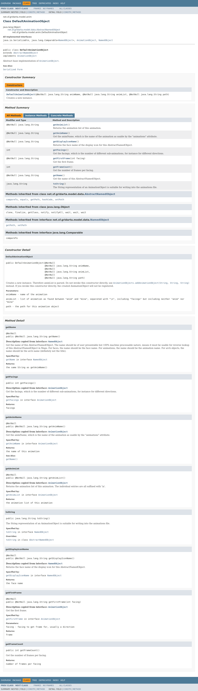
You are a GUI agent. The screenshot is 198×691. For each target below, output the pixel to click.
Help (62, 3)
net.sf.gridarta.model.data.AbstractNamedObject (34, 29)
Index (56, 3)
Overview (6, 3)
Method (41, 12)
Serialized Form (12, 69)
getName (57, 175)
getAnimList (60, 124)
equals (24, 199)
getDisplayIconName (64, 141)
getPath (35, 199)
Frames (37, 8)
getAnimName (60, 133)
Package (17, 3)
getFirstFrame (61, 158)
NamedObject (66, 40)
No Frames (48, 8)
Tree (34, 3)
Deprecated (45, 3)
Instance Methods (36, 115)
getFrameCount (61, 167)
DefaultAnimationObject (20, 94)
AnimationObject (86, 40)
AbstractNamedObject (25, 53)
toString (58, 184)
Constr (31, 12)
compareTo (12, 199)
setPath (59, 199)
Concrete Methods (62, 115)
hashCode (47, 199)
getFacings (59, 150)
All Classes (65, 8)
